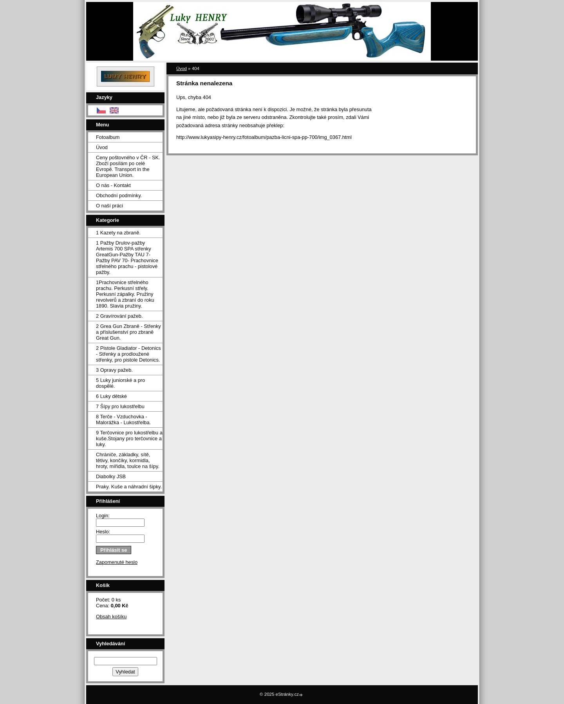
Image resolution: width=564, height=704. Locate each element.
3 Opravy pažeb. (114, 370)
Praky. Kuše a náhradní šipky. (129, 487)
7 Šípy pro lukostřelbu (120, 406)
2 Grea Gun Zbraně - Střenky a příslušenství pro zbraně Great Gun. (128, 332)
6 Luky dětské (111, 396)
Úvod (102, 147)
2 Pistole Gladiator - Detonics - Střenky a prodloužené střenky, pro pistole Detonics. (128, 354)
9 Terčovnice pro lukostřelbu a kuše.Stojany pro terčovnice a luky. (129, 438)
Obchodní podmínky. (119, 195)
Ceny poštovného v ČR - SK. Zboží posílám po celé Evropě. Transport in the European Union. (128, 166)
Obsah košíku (111, 616)
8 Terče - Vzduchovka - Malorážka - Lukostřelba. (123, 419)
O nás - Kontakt (113, 185)
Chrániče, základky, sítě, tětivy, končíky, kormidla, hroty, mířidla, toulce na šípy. (127, 460)
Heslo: (103, 532)
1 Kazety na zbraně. (118, 233)
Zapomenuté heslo (116, 562)
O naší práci (109, 206)
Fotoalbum (107, 137)
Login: (103, 516)
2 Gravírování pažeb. (119, 316)
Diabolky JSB (111, 476)
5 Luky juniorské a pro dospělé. (120, 383)
